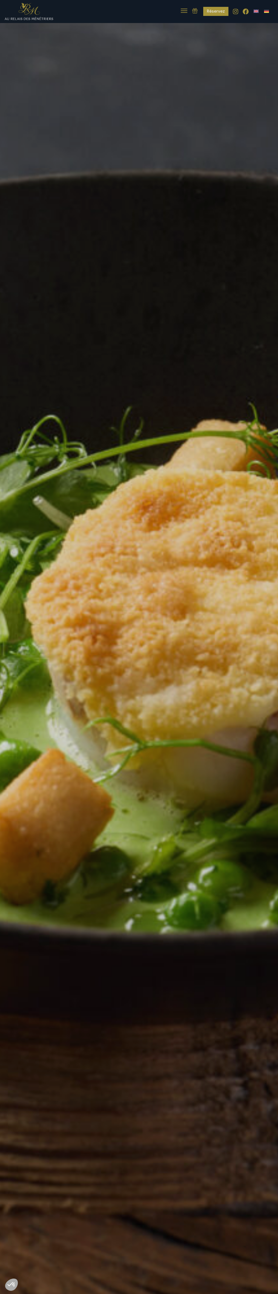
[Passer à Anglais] (256, 11)
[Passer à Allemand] (266, 11)
